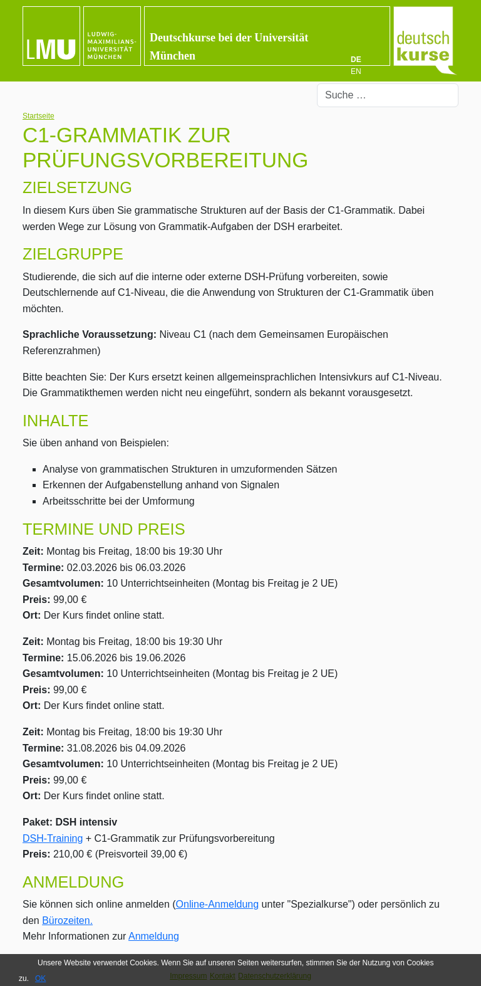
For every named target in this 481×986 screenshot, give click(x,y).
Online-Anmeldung (217, 904)
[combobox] (387, 95)
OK (40, 978)
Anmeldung (153, 936)
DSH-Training (53, 838)
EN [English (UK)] (356, 71)
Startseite (38, 116)
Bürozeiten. (67, 920)
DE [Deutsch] (356, 59)
